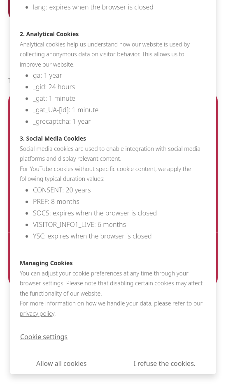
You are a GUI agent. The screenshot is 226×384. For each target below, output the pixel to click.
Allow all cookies (61, 363)
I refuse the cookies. (164, 363)
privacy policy (37, 313)
